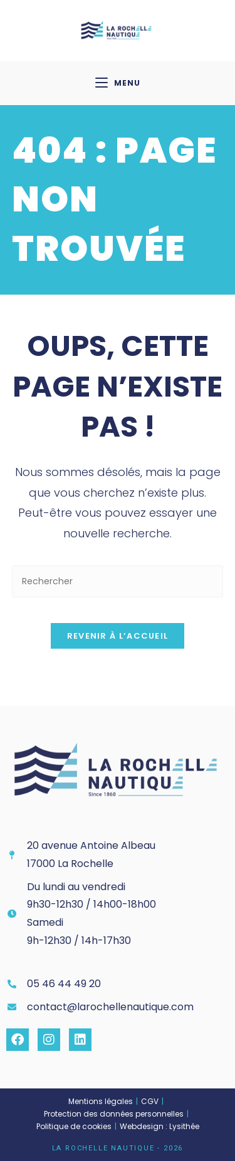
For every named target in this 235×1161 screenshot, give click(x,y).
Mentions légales (100, 1101)
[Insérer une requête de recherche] (118, 581)
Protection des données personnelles (114, 1113)
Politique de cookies (74, 1126)
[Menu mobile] (117, 83)
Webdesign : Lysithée (159, 1126)
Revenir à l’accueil (118, 636)
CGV (150, 1101)
